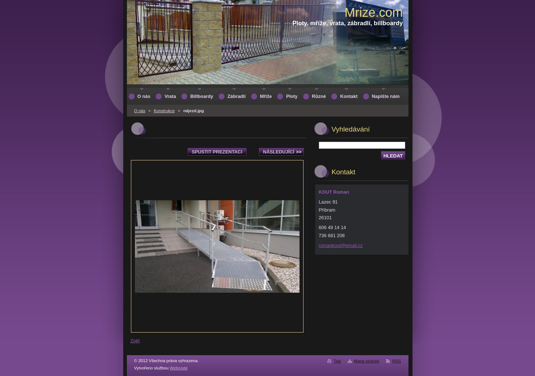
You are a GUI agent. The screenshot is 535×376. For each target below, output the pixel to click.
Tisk (337, 361)
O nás (140, 111)
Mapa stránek (367, 361)
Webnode (179, 368)
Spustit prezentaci (217, 152)
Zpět (135, 340)
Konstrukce (164, 111)
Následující (282, 152)
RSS (396, 361)
